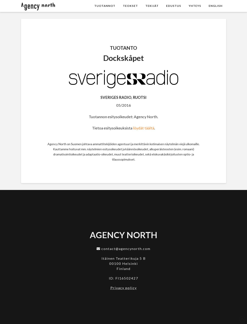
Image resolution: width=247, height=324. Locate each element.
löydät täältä (143, 128)
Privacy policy (123, 288)
